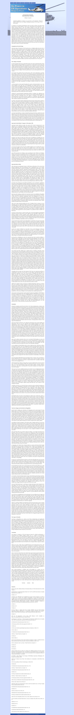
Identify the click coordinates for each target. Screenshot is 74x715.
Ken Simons (37, 714)
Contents (28, 582)
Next (33, 582)
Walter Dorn (19, 714)
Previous (23, 582)
